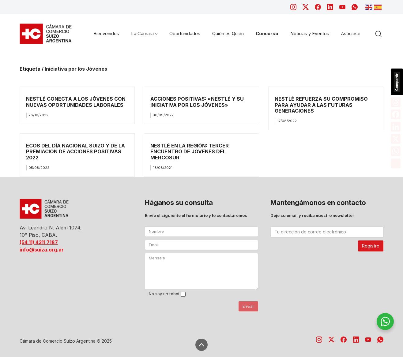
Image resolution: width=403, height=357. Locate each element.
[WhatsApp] (355, 7)
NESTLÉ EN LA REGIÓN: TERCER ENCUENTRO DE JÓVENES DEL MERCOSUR (189, 152)
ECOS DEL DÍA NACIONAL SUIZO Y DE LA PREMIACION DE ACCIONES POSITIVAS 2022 (75, 152)
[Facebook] (318, 7)
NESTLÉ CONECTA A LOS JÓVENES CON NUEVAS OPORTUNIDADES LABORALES (76, 102)
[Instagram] (293, 7)
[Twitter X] (306, 7)
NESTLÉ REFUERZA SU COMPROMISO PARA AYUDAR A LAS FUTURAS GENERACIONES (321, 105)
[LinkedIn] (330, 7)
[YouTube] (342, 7)
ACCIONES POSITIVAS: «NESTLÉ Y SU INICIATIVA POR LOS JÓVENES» (197, 102)
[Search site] (378, 34)
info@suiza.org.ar (42, 250)
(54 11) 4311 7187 (39, 242)
